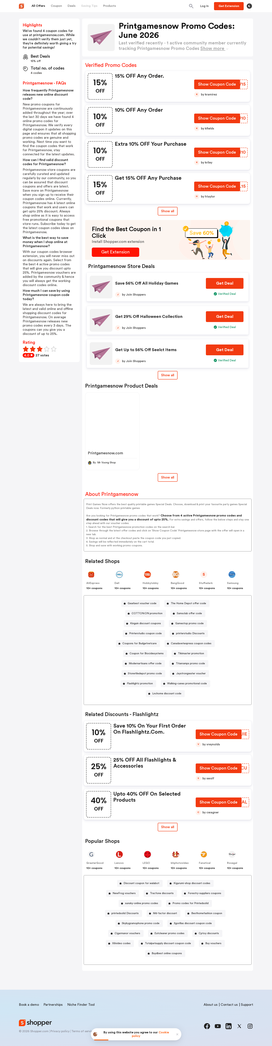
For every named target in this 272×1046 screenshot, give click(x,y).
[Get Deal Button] (225, 283)
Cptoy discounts (209, 933)
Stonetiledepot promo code (145, 673)
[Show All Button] (168, 827)
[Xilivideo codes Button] (120, 943)
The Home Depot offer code (188, 603)
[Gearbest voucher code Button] (140, 603)
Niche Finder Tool (81, 1004)
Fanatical (205, 863)
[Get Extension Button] (115, 252)
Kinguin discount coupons (145, 623)
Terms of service (82, 1031)
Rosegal (232, 863)
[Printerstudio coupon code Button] (144, 633)
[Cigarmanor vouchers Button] (126, 933)
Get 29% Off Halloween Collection (148, 316)
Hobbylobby (150, 583)
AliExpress (93, 583)
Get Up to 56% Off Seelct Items (146, 350)
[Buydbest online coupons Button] (165, 953)
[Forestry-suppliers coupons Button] (203, 893)
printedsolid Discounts (125, 913)
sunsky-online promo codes (141, 903)
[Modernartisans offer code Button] (143, 663)
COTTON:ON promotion (147, 613)
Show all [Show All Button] (167, 211)
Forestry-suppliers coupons (204, 893)
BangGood (177, 583)
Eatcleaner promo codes (169, 933)
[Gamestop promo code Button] (188, 623)
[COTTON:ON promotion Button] (145, 613)
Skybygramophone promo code (140, 923)
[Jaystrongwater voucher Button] (189, 673)
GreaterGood (95, 863)
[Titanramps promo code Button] (188, 663)
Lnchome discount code (166, 693)
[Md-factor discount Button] (163, 913)
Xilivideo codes (121, 943)
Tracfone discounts (162, 893)
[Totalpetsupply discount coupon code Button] (166, 943)
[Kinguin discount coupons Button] (144, 623)
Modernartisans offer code (145, 663)
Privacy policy (60, 1031)
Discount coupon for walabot (141, 883)
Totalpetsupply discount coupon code (168, 943)
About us (211, 1004)
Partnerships (53, 1004)
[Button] (204, 6)
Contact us (229, 1004)
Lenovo (119, 863)
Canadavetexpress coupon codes (191, 643)
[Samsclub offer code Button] (187, 613)
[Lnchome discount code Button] (165, 693)
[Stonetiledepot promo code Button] (143, 673)
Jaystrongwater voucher (191, 673)
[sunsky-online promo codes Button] (140, 903)
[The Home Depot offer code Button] (186, 603)
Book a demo (29, 1004)
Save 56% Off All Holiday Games (146, 283)
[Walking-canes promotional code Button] (185, 683)
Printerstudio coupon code (145, 633)
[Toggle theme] (249, 6)
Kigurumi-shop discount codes (192, 883)
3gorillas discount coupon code (193, 923)
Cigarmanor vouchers (127, 933)
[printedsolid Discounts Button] (123, 913)
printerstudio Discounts (190, 633)
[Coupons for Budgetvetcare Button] (138, 643)
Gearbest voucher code (142, 603)
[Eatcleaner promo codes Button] (168, 933)
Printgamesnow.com (105, 453)
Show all (167, 827)
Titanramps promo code (190, 663)
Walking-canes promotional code (187, 683)
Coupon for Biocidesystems (147, 653)
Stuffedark (206, 583)
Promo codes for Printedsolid (190, 903)
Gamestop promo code (189, 623)
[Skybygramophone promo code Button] (139, 923)
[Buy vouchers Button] (212, 943)
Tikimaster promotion (191, 653)
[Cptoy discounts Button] (207, 933)
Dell (116, 583)
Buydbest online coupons (167, 953)
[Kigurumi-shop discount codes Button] (190, 883)
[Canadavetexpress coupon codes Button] (190, 643)
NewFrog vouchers (124, 893)
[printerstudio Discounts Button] (189, 633)
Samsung (233, 583)
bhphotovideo (180, 863)
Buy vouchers (213, 943)
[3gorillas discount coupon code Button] (191, 923)
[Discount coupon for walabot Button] (140, 883)
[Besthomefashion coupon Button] (205, 913)
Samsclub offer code (189, 613)
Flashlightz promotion (140, 683)
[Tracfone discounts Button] (160, 893)
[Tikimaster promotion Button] (189, 653)
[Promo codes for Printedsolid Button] (189, 903)
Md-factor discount (165, 913)
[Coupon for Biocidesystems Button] (145, 653)
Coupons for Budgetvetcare (139, 643)
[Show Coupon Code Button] (217, 85)
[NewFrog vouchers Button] (122, 893)
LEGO (146, 863)
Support (247, 1004)
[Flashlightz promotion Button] (138, 683)
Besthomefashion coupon (206, 913)
